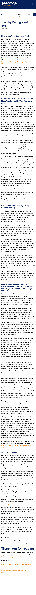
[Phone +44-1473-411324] (32, 4)
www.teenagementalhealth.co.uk (11, 504)
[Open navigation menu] (28, 4)
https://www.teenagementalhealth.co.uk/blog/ (15, 557)
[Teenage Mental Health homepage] (14, 4)
